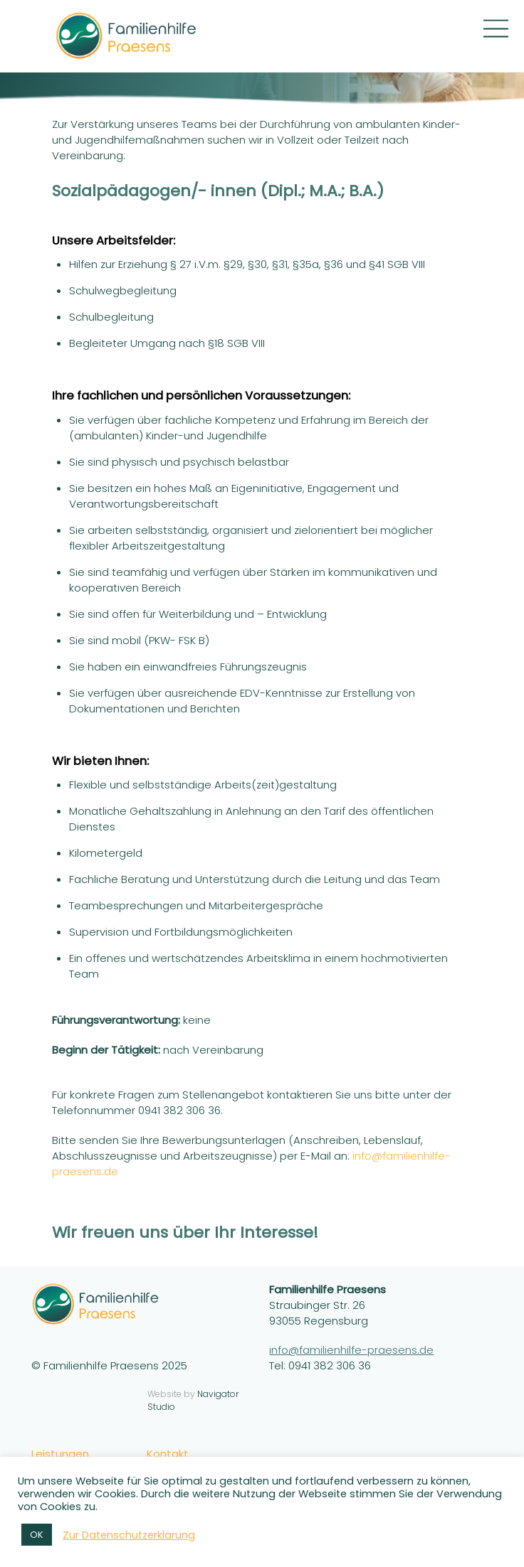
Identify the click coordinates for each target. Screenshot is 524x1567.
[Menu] (495, 29)
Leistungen (60, 1453)
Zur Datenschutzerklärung (129, 1535)
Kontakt (168, 1453)
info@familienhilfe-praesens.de (351, 1349)
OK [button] (36, 1534)
